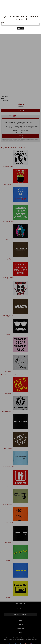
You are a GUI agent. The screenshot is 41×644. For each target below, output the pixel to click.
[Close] (39, 2)
